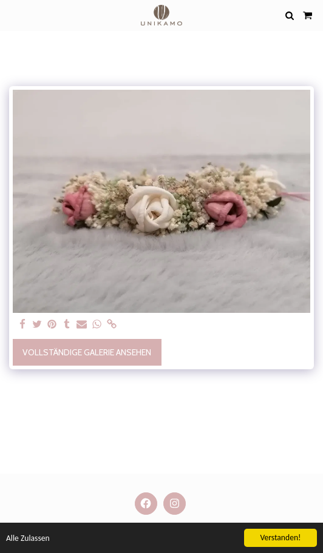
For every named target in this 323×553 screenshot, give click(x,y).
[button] (13, 15)
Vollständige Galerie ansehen (86, 352)
